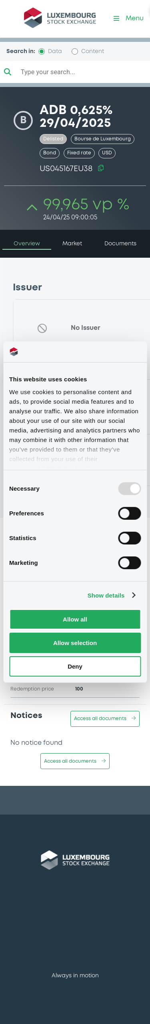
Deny (75, 666)
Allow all (75, 619)
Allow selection (75, 642)
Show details (106, 595)
